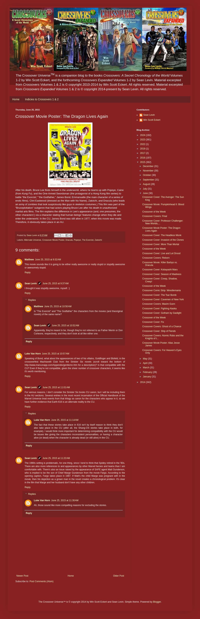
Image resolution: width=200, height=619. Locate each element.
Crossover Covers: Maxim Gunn (158, 304)
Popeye (77, 240)
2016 (143, 157)
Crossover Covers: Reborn (156, 257)
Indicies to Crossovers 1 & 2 (41, 99)
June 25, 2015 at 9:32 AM (48, 259)
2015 (143, 162)
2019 (143, 148)
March (146, 367)
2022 (143, 144)
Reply (28, 272)
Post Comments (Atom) (41, 581)
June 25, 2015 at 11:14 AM (64, 420)
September (149, 179)
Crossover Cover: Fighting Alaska (159, 308)
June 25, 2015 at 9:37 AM (55, 283)
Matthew (29, 259)
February (148, 372)
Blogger (157, 601)
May (145, 358)
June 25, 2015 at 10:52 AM (65, 325)
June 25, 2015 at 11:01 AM (56, 387)
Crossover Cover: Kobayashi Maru (160, 269)
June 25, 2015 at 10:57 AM (55, 353)
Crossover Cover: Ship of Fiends (159, 331)
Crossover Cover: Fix (153, 322)
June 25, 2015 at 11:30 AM (64, 500)
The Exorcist (87, 240)
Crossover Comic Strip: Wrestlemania (161, 290)
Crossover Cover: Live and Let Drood (161, 253)
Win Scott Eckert (151, 120)
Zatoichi (98, 240)
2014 (143, 382)
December (148, 166)
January (147, 376)
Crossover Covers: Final (154, 216)
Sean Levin (31, 283)
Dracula (69, 240)
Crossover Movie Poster (53, 240)
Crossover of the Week (154, 211)
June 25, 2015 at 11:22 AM (56, 458)
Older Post (118, 575)
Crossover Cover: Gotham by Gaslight (161, 313)
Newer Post (22, 575)
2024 (143, 135)
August (147, 184)
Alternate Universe (32, 240)
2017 (143, 153)
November (148, 170)
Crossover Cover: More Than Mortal (160, 244)
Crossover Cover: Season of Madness (161, 274)
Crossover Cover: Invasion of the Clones (163, 240)
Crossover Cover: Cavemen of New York (163, 299)
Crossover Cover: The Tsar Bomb (159, 295)
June (145, 193)
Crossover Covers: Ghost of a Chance (161, 326)
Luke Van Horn (33, 353)
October (147, 175)
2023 (143, 139)
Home (15, 99)
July (145, 188)
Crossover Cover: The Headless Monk (161, 235)
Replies (32, 300)
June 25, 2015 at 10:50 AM (58, 306)
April (145, 363)
